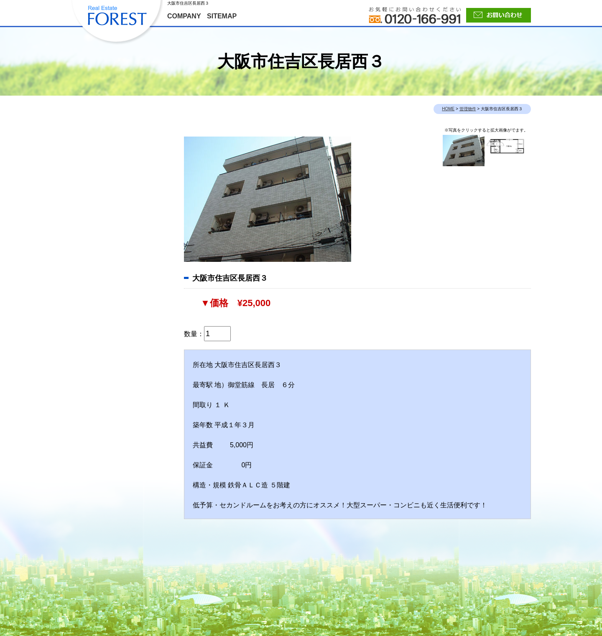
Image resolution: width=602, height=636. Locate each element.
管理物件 (467, 108)
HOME (448, 108)
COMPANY (184, 16)
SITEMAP (222, 16)
